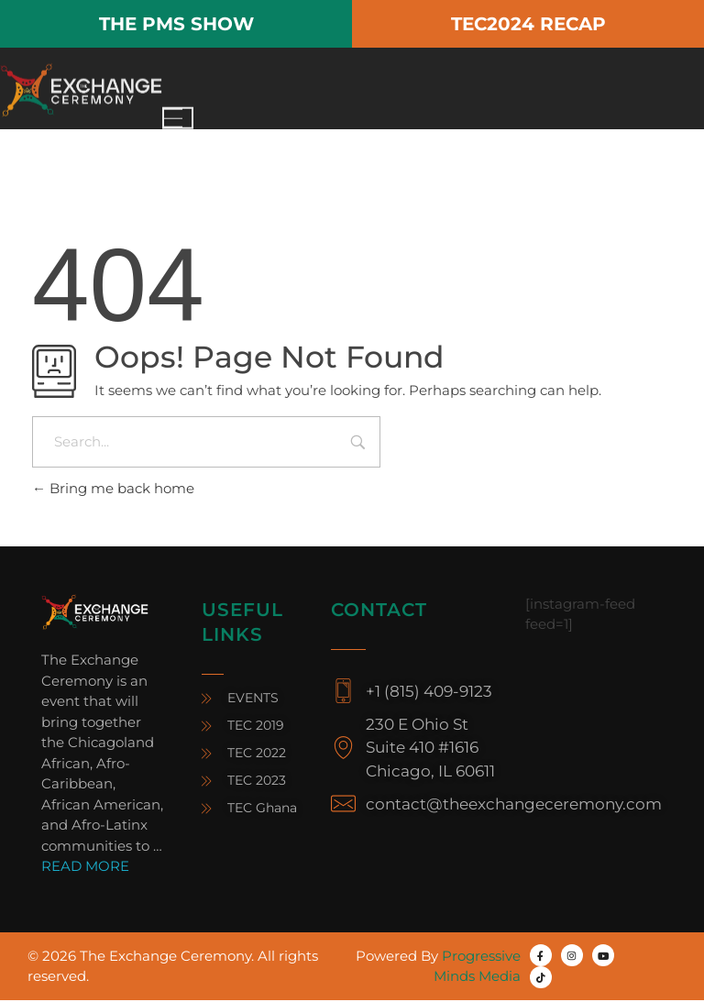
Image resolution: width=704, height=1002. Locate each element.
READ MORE (85, 867)
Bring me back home (113, 490)
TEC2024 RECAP (528, 24)
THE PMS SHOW (176, 24)
